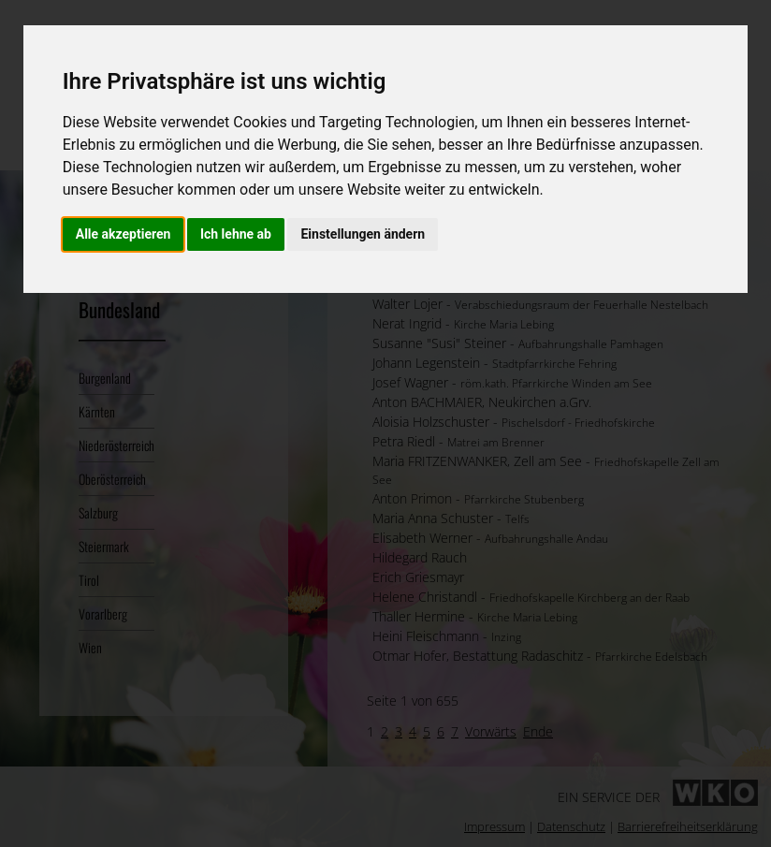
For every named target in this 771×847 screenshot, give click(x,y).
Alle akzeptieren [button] (123, 233)
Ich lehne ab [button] (235, 233)
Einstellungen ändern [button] (362, 233)
